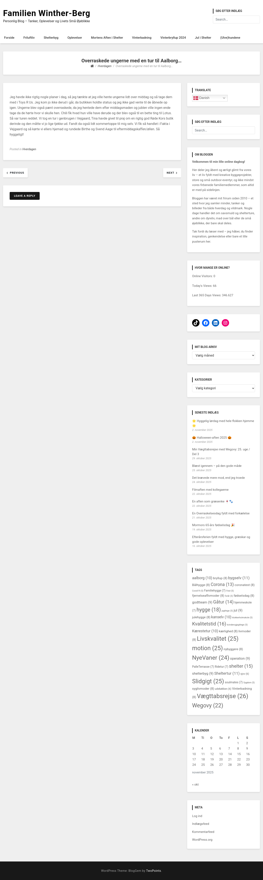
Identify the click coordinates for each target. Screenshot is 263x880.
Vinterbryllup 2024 (173, 38)
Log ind (197, 816)
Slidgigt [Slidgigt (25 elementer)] (208, 681)
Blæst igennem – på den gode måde (217, 466)
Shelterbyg (51, 38)
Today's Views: (202, 286)
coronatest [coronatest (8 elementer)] (245, 585)
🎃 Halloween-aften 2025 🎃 (212, 437)
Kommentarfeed (203, 832)
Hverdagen (29, 149)
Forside (9, 38)
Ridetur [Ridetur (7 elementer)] (221, 666)
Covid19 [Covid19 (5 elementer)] (197, 590)
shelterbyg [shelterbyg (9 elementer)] (202, 673)
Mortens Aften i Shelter (107, 38)
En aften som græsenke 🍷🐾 (212, 501)
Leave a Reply (24, 195)
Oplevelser (74, 38)
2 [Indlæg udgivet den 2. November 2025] (247, 743)
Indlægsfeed (200, 824)
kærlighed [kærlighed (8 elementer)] (228, 631)
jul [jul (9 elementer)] (238, 610)
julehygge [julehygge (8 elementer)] (201, 617)
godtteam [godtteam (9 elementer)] (202, 602)
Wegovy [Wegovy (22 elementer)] (207, 705)
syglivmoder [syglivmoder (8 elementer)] (203, 689)
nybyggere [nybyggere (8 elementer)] (233, 649)
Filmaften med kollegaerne (210, 490)
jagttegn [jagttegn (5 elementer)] (227, 610)
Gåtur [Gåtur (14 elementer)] (223, 601)
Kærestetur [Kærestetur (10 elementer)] (205, 631)
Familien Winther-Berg (46, 13)
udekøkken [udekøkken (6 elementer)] (223, 688)
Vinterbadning (141, 38)
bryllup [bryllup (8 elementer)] (220, 578)
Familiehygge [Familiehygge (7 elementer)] (214, 590)
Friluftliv (29, 38)
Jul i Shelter (203, 38)
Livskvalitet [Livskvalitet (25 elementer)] (218, 638)
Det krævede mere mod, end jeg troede (218, 478)
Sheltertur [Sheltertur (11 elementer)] (227, 673)
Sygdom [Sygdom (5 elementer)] (249, 682)
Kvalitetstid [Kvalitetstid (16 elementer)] (209, 624)
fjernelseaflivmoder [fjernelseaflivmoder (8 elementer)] (208, 596)
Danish (201, 98)
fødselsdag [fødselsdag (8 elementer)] (244, 596)
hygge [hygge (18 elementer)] (208, 610)
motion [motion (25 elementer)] (207, 648)
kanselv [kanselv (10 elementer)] (221, 617)
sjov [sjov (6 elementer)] (244, 673)
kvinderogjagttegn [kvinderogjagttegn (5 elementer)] (237, 624)
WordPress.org (202, 840)
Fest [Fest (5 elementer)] (230, 590)
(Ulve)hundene (230, 38)
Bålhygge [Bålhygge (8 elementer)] (201, 585)
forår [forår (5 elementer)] (229, 596)
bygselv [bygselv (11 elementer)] (238, 577)
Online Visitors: (202, 276)
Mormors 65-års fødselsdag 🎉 (213, 525)
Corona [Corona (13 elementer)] (222, 584)
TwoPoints (153, 871)
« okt (195, 784)
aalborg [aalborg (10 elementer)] (202, 578)
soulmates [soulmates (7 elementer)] (234, 682)
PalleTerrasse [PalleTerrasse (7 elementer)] (203, 666)
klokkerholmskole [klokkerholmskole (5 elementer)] (242, 617)
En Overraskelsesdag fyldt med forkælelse (220, 513)
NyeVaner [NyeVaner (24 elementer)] (210, 657)
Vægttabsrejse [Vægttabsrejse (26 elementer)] (222, 696)
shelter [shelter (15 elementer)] (241, 666)
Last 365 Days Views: (207, 295)
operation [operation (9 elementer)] (240, 658)
